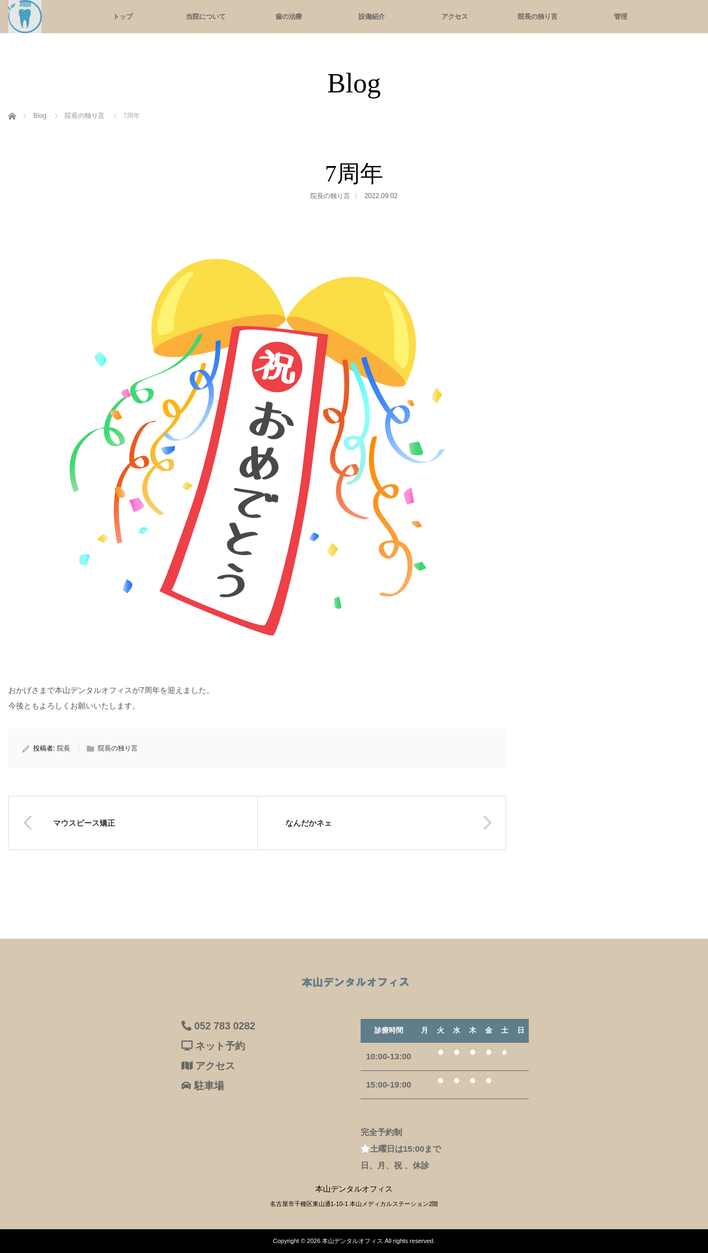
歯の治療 (288, 16)
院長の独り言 (538, 16)
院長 (63, 748)
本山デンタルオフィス (352, 1241)
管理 (620, 16)
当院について (206, 16)
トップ (123, 16)
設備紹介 (371, 16)
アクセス (454, 16)
